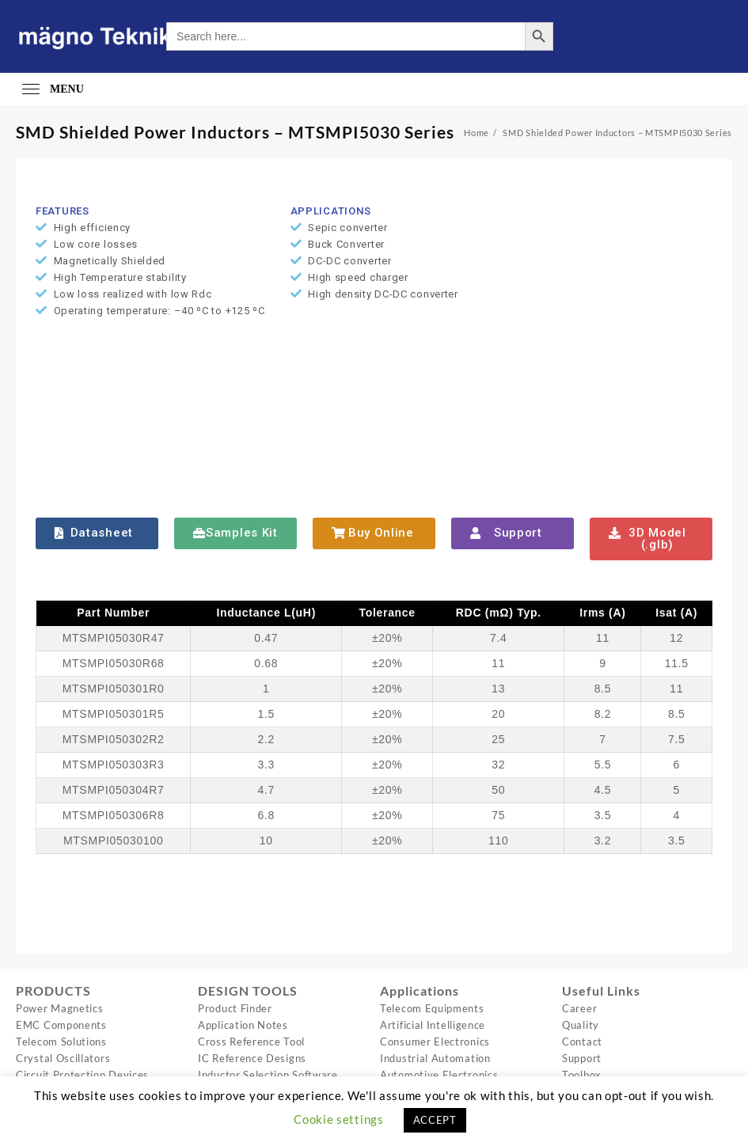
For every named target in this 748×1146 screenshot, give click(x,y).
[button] (97, 533)
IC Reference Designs (252, 1058)
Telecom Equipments (432, 1008)
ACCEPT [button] (435, 1120)
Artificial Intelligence (432, 1025)
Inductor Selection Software (268, 1074)
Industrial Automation (435, 1058)
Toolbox (582, 1074)
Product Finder (235, 1008)
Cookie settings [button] (339, 1119)
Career (579, 1008)
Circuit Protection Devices (82, 1074)
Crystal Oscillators (63, 1058)
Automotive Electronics (439, 1074)
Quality (580, 1025)
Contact (582, 1041)
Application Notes (243, 1025)
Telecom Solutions (61, 1041)
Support (582, 1058)
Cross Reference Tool (251, 1041)
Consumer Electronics (435, 1041)
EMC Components (61, 1025)
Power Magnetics (60, 1008)
